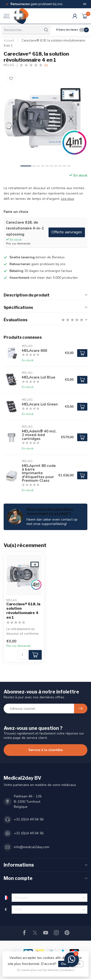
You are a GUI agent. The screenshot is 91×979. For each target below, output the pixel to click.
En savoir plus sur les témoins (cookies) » (46, 970)
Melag (9, 65)
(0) (46, 65)
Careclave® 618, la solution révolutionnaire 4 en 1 (23, 611)
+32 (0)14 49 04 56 (28, 819)
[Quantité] (22, 655)
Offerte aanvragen (66, 232)
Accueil (9, 40)
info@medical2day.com (31, 847)
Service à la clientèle (45, 750)
